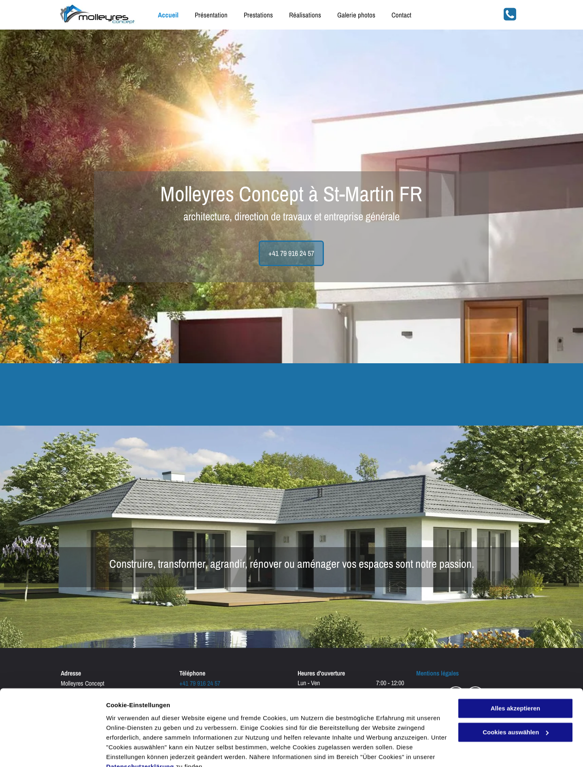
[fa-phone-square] (510, 19)
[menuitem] (160, 14)
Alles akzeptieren (515, 670)
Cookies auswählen (134, 751)
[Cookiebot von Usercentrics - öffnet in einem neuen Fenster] (52, 751)
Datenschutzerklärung (140, 728)
